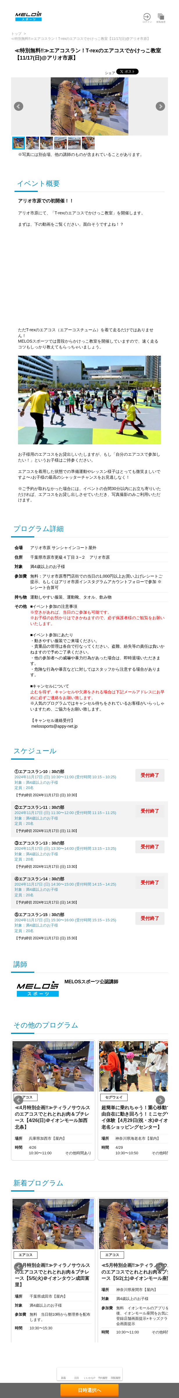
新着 (63, 1377)
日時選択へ (89, 1390)
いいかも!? (89, 1377)
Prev (18, 106)
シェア (110, 73)
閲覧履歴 (115, 1377)
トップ (16, 34)
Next (160, 106)
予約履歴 (102, 1377)
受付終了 (150, 775)
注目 (76, 1377)
